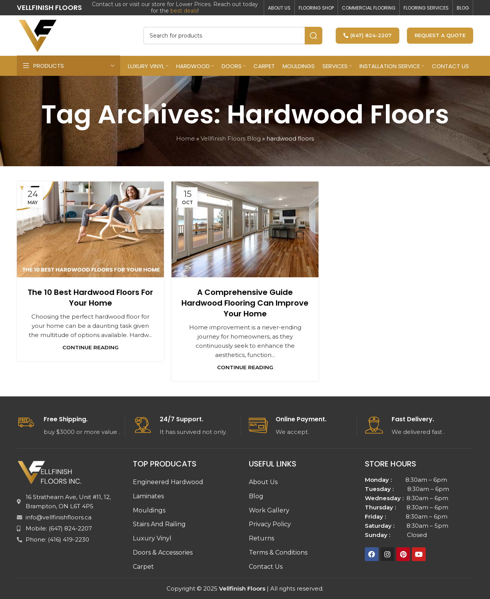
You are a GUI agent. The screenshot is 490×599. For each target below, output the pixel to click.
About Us (263, 482)
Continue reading (90, 347)
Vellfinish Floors (242, 588)
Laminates (148, 496)
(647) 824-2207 (367, 35)
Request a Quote (440, 35)
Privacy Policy (270, 524)
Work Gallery (269, 510)
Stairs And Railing (159, 524)
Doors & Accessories (163, 552)
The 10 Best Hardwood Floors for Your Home (90, 297)
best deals (184, 10)
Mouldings (149, 510)
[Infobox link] (71, 426)
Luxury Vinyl (152, 538)
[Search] (232, 35)
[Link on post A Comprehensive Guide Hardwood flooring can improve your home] (245, 229)
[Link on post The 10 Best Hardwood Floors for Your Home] (90, 229)
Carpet (143, 566)
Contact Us (266, 566)
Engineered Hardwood (168, 482)
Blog (256, 496)
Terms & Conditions (278, 552)
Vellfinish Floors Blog (231, 138)
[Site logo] (38, 34)
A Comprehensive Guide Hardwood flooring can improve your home (245, 303)
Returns (261, 538)
